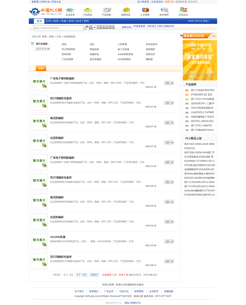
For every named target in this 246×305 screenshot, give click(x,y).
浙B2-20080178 (132, 303)
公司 (48, 20)
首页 (39, 20)
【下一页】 (81, 274)
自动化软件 (151, 44)
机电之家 (138, 296)
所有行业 (45, 1)
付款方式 (124, 291)
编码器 (149, 59)
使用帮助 (139, 291)
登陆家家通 (181, 1)
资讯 (71, 20)
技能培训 (125, 14)
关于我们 (79, 291)
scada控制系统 (125, 54)
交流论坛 (183, 14)
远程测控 (150, 49)
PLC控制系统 (68, 49)
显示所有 (42, 49)
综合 (92, 44)
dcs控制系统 (124, 59)
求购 (63, 20)
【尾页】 (94, 274)
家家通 (35, 1)
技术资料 (164, 14)
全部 (41, 68)
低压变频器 (95, 59)
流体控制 (66, 54)
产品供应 (87, 14)
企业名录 (70, 14)
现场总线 (94, 49)
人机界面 (122, 44)
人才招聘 (145, 14)
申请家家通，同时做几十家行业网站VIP (154, 27)
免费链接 (168, 291)
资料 (86, 20)
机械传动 (94, 54)
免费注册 (169, 1)
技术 (78, 20)
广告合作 (109, 291)
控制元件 (150, 54)
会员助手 (154, 291)
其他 (64, 44)
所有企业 (56, 1)
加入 (214, 35)
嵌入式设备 (123, 49)
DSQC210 (189, 148)
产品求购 (106, 14)
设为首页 (192, 1)
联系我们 (94, 291)
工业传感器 (67, 59)
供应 (56, 20)
